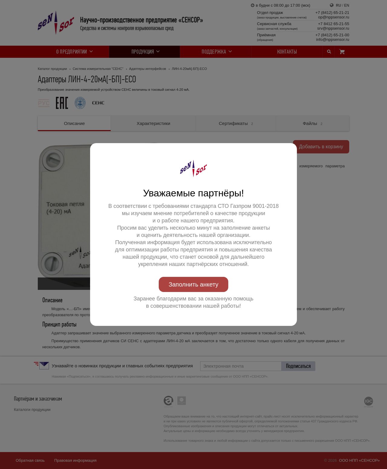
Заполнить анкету (194, 284)
